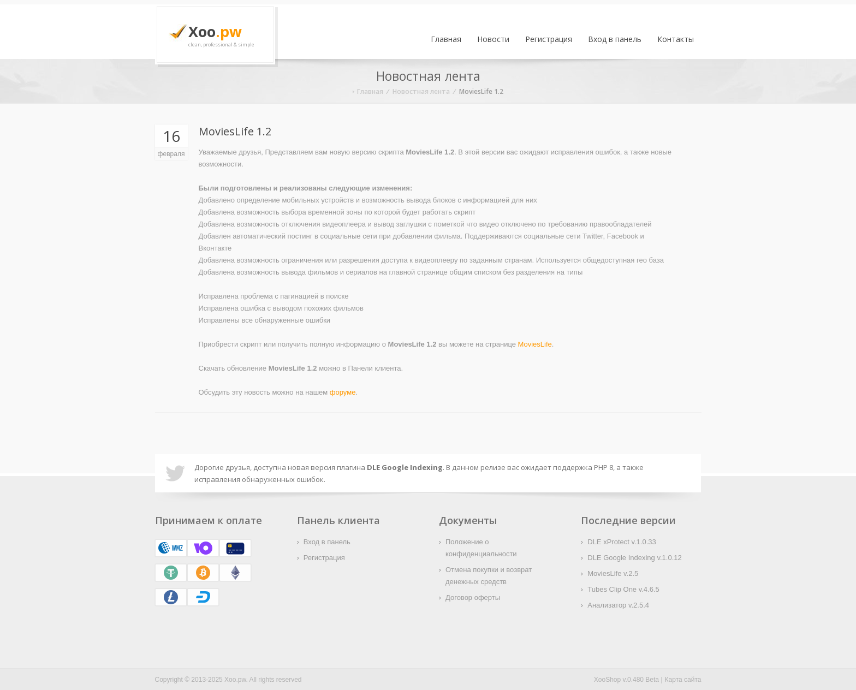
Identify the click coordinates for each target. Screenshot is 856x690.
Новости (493, 39)
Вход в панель (614, 39)
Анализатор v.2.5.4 (618, 605)
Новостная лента (421, 91)
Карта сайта (683, 679)
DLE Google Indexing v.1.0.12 (634, 558)
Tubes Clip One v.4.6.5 (623, 589)
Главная (446, 39)
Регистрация (548, 39)
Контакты (675, 39)
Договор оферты (472, 597)
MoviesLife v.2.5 (612, 573)
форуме (343, 392)
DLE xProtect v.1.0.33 (621, 542)
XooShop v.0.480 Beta (626, 679)
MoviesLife (535, 344)
